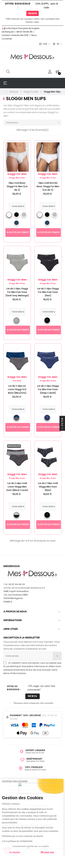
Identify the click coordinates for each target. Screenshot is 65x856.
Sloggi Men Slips (17, 178)
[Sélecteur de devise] (44, 44)
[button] (7, 850)
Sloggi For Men (17, 174)
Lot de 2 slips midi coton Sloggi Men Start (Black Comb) (17, 486)
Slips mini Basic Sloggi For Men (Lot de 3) (17, 186)
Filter (62, 424)
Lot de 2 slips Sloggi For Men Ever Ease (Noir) (48, 292)
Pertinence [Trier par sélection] (34, 123)
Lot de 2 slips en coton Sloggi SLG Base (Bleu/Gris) (17, 389)
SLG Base (17, 381)
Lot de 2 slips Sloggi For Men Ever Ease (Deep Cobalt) (48, 389)
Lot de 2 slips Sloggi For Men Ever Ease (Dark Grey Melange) (17, 292)
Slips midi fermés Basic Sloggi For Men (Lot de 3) (48, 186)
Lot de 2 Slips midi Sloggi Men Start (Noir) (48, 486)
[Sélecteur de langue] (57, 44)
